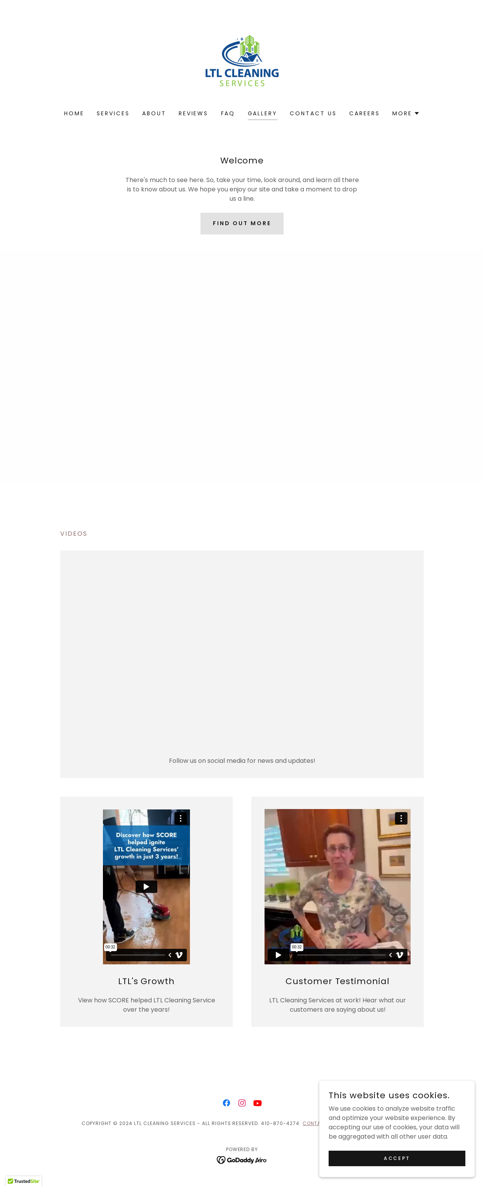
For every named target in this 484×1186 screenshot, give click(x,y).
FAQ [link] (228, 113)
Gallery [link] (263, 113)
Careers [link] (364, 113)
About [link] (154, 113)
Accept (397, 1158)
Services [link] (113, 113)
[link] (242, 60)
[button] (406, 113)
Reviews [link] (194, 113)
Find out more (242, 223)
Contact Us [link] (313, 113)
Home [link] (74, 113)
